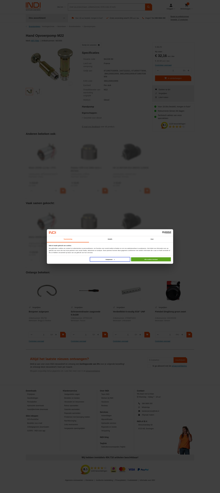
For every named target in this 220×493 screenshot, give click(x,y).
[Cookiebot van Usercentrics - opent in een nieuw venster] (159, 232)
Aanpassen (110, 259)
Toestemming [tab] (68, 239)
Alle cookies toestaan (151, 259)
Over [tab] (152, 239)
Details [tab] (110, 239)
